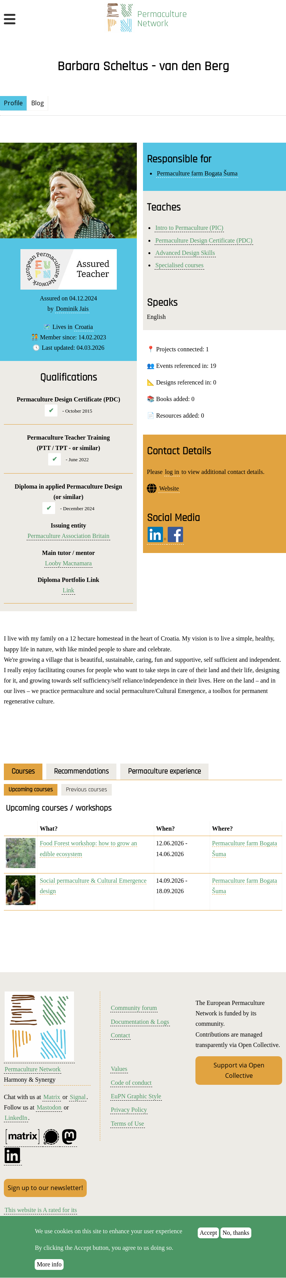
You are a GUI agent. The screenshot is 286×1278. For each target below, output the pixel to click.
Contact (120, 1035)
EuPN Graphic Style (136, 1096)
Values (119, 1069)
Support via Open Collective (239, 1070)
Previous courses (86, 790)
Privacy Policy (129, 1109)
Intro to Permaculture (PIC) (189, 227)
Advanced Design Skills (185, 253)
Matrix (51, 1097)
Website (169, 488)
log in (172, 472)
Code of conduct (131, 1082)
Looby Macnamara (68, 563)
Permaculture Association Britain (68, 536)
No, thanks (235, 1241)
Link (68, 590)
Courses (23, 771)
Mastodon (49, 1107)
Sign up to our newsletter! (45, 1188)
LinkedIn (16, 1117)
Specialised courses (179, 265)
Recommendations (81, 771)
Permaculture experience (164, 771)
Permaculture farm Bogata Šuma (197, 173)
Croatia (84, 327)
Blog (37, 103)
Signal (78, 1097)
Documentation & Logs (140, 1021)
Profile (13, 103)
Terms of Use (127, 1123)
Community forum (134, 1008)
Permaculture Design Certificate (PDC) (203, 240)
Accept (208, 1241)
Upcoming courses (30, 790)
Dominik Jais (72, 308)
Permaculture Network (162, 18)
